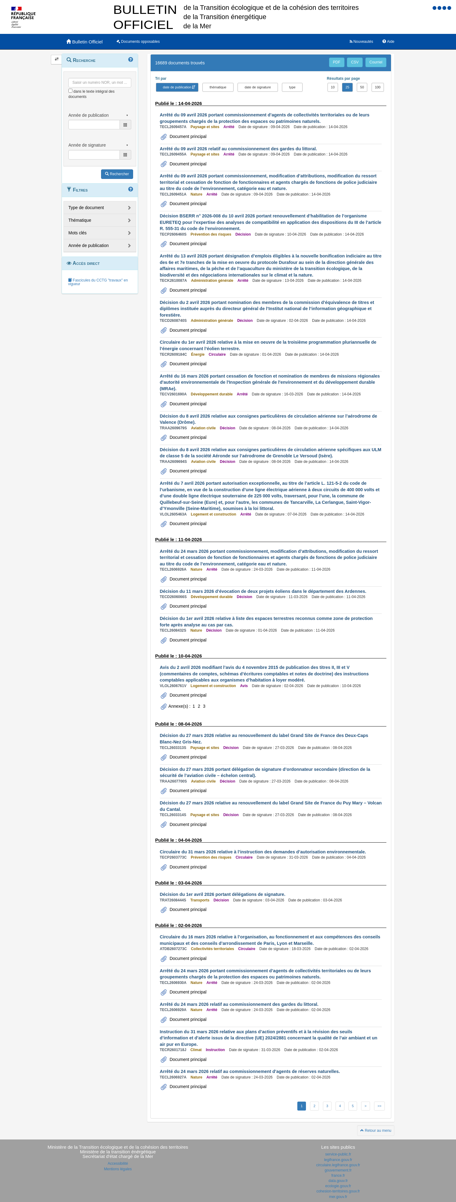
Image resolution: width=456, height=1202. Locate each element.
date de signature (258, 87)
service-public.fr (338, 1154)
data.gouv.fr (338, 1181)
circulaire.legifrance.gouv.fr (338, 1165)
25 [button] (347, 87)
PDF (336, 62)
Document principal (188, 136)
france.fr (338, 1175)
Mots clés (77, 232)
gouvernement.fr (338, 1170)
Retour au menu (375, 1130)
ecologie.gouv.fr (338, 1186)
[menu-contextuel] (70, 91)
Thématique (79, 220)
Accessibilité (118, 1163)
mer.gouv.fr (338, 1197)
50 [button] (362, 87)
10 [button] (333, 87)
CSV (355, 62)
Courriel (375, 62)
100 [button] (378, 87)
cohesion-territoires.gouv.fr (338, 1191)
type (292, 87)
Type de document (86, 207)
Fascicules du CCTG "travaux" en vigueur (98, 282)
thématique (218, 87)
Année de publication (88, 245)
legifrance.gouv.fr (338, 1160)
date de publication (177, 87)
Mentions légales (118, 1169)
